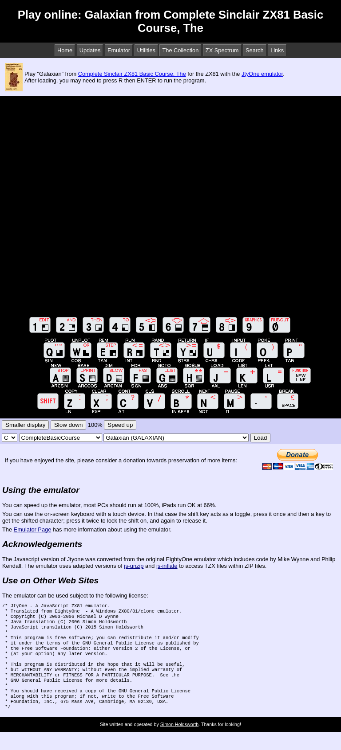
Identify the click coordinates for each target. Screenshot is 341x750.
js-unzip (133, 565)
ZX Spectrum (222, 50)
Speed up (120, 425)
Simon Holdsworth (179, 742)
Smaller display (25, 425)
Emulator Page (33, 529)
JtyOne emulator (262, 73)
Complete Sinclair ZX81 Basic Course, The (132, 73)
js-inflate (167, 565)
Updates (90, 50)
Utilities (146, 50)
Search (255, 50)
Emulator (118, 50)
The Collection (180, 50)
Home (64, 50)
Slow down (68, 425)
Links (277, 50)
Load (260, 437)
